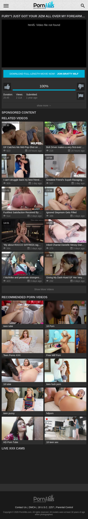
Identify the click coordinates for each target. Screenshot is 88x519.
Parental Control (64, 507)
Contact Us (21, 507)
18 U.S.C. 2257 (46, 507)
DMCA (32, 507)
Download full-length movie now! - (43, 73)
